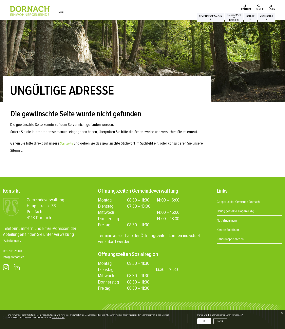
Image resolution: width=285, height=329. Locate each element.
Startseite (67, 143)
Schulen (240, 20)
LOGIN (270, 7)
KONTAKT (224, 7)
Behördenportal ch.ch (236, 239)
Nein (220, 321)
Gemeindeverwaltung (179, 20)
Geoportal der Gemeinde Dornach (246, 201)
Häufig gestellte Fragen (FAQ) (242, 211)
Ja (204, 321)
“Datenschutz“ (58, 317)
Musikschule (264, 20)
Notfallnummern (231, 220)
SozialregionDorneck (215, 20)
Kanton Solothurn (232, 229)
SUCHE (249, 7)
